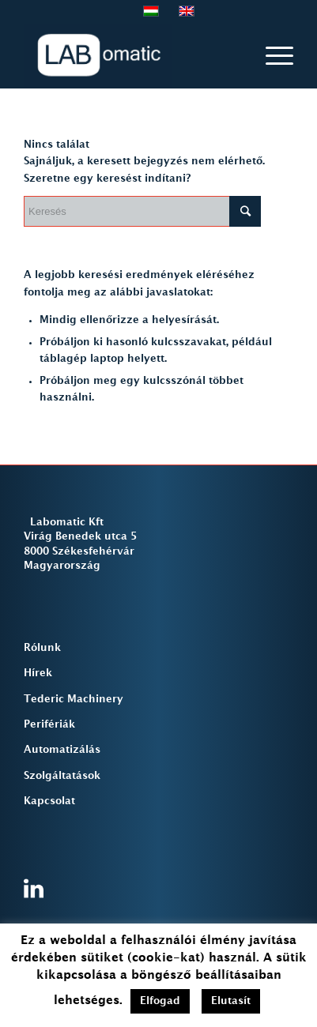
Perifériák (49, 724)
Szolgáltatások (62, 776)
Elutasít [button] (231, 1001)
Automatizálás (62, 749)
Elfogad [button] (160, 1001)
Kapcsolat (49, 801)
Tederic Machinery (73, 699)
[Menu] (271, 56)
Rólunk (42, 648)
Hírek (38, 673)
